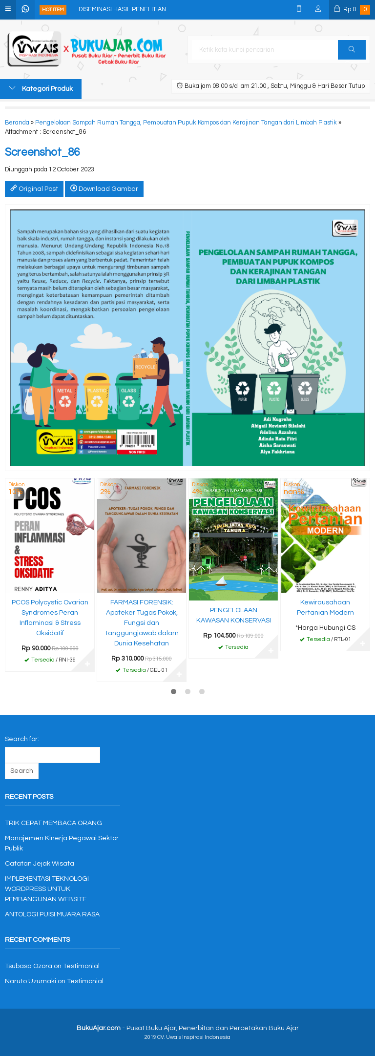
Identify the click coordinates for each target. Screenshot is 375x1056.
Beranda (17, 123)
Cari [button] (351, 53)
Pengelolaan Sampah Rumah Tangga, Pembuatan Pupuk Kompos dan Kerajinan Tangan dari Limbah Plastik (186, 123)
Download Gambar (104, 188)
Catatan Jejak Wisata (39, 863)
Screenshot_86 (42, 152)
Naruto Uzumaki (30, 981)
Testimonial (81, 966)
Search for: (22, 739)
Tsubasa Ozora (28, 966)
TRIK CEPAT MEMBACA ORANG (53, 823)
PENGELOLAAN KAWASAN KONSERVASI (233, 615)
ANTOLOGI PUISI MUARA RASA (52, 914)
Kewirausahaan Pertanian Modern (325, 607)
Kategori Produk (41, 88)
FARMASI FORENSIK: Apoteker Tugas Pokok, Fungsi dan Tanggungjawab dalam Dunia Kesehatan (141, 623)
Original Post (34, 188)
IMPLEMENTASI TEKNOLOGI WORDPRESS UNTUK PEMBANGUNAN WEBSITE (47, 889)
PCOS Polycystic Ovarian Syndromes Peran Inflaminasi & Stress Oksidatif (50, 618)
